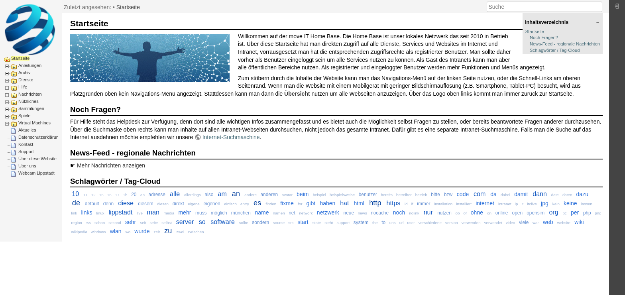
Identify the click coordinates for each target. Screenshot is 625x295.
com (479, 193)
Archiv (24, 72)
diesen (163, 204)
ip (516, 204)
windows (98, 232)
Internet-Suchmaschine (231, 137)
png (598, 213)
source (279, 222)
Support (26, 151)
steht (328, 222)
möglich (219, 213)
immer (423, 203)
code (463, 194)
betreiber (404, 195)
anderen (269, 194)
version (451, 222)
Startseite (20, 58)
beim (303, 194)
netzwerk (328, 212)
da (493, 194)
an (236, 194)
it (522, 204)
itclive (532, 204)
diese (125, 202)
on (489, 213)
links (86, 212)
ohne (477, 212)
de (76, 203)
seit (143, 222)
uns (392, 222)
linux (100, 213)
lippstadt (120, 212)
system (361, 222)
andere (250, 195)
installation (443, 204)
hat (344, 202)
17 (117, 195)
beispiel (319, 195)
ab (142, 195)
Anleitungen (29, 65)
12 (93, 195)
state (316, 222)
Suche (598, 7)
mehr (184, 212)
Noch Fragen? (544, 37)
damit (521, 194)
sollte (243, 222)
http (375, 203)
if (412, 204)
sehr (130, 222)
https (393, 202)
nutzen (444, 213)
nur (428, 212)
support (343, 222)
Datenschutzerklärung (39, 137)
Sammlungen (31, 108)
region (76, 222)
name (262, 212)
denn (108, 203)
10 (75, 193)
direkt (178, 203)
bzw (448, 194)
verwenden (471, 222)
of (464, 213)
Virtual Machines (34, 122)
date (555, 195)
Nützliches (28, 101)
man (153, 212)
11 (85, 195)
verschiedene (430, 222)
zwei (181, 232)
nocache (380, 213)
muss (200, 213)
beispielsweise (342, 195)
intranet (504, 204)
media (169, 213)
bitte (435, 194)
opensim (535, 213)
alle (175, 193)
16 (109, 195)
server (185, 221)
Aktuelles (27, 130)
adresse (157, 194)
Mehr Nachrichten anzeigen (111, 165)
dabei (505, 195)
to (383, 222)
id (406, 204)
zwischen (196, 232)
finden (271, 204)
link (74, 213)
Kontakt (25, 144)
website (563, 222)
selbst (166, 222)
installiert (464, 204)
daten (567, 195)
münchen (241, 213)
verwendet (493, 222)
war (536, 222)
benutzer (368, 194)
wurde (141, 231)
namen (279, 213)
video (510, 222)
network (305, 213)
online (501, 213)
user (411, 222)
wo (128, 232)
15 (101, 195)
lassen (586, 204)
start (302, 222)
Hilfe (22, 87)
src (290, 222)
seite (154, 222)
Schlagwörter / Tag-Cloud (555, 50)
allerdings (192, 195)
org (553, 212)
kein (556, 204)
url (401, 222)
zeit (157, 232)
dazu (582, 194)
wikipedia (79, 232)
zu (168, 231)
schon (99, 222)
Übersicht (297, 93)
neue (349, 213)
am (222, 193)
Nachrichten (30, 94)
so (202, 221)
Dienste (25, 79)
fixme (286, 203)
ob (458, 213)
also (208, 194)
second (114, 222)
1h (125, 195)
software (222, 221)
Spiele (24, 115)
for (300, 204)
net (292, 213)
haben (327, 203)
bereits (387, 195)
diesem (145, 203)
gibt (311, 203)
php (587, 213)
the (375, 222)
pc (564, 213)
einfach (230, 204)
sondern (260, 222)
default (92, 203)
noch (399, 212)
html (359, 203)
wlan (116, 231)
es (257, 203)
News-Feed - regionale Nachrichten (565, 43)
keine (570, 203)
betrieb (421, 195)
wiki (579, 222)
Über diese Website (37, 158)
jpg (544, 203)
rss (88, 222)
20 (133, 194)
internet (485, 203)
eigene (193, 204)
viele (524, 222)
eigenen (211, 203)
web (548, 222)
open (517, 213)
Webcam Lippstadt (36, 173)
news (362, 213)
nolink (414, 213)
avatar (287, 195)
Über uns (27, 165)
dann (540, 193)
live (140, 213)
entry (244, 204)
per (575, 212)
